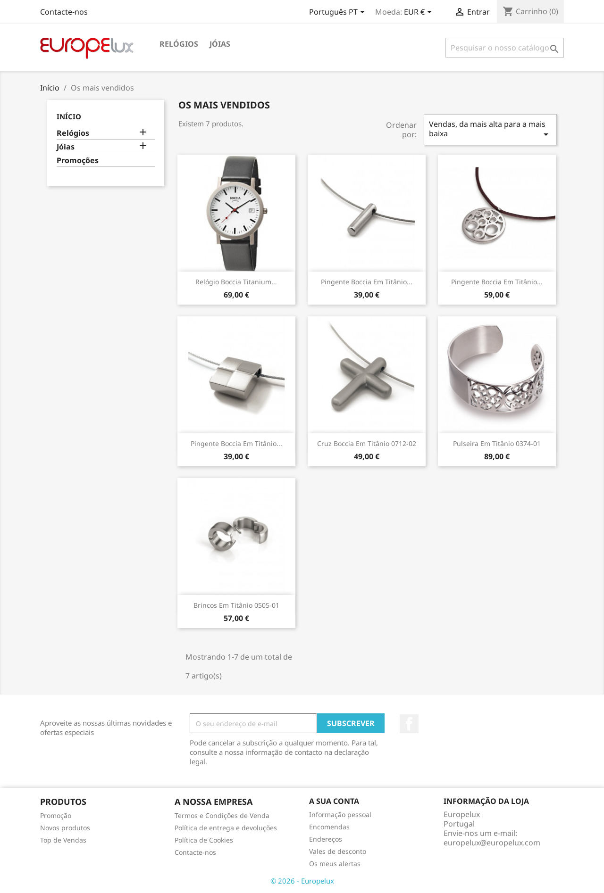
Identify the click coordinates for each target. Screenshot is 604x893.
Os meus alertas (335, 863)
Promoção (55, 815)
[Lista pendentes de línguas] (338, 12)
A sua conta (334, 801)
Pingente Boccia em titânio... (366, 281)
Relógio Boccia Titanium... (236, 281)
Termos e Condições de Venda (222, 815)
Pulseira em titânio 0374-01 (497, 443)
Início (69, 116)
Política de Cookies (204, 839)
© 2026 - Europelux (302, 880)
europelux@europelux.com (492, 842)
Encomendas (329, 826)
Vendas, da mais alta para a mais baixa (490, 129)
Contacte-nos (64, 12)
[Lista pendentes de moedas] (419, 12)
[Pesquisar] (504, 48)
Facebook (409, 723)
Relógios (178, 44)
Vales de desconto (337, 851)
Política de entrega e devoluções (226, 827)
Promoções (78, 160)
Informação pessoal (340, 814)
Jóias (220, 44)
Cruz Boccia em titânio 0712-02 (366, 443)
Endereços (325, 839)
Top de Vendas (63, 839)
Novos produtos (65, 827)
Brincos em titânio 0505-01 (236, 605)
